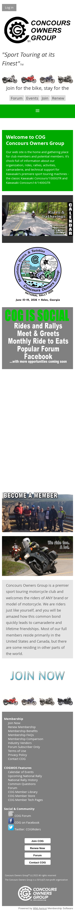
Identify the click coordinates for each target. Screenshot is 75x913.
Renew (58, 98)
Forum (17, 98)
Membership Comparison (25, 739)
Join (45, 98)
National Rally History (23, 780)
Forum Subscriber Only (24, 747)
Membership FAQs (21, 735)
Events (32, 98)
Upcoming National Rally (25, 776)
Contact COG (17, 759)
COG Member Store (21, 796)
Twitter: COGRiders (24, 829)
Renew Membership (22, 727)
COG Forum (19, 816)
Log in (9, 7)
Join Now (14, 723)
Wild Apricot (40, 908)
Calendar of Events (21, 772)
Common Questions (22, 784)
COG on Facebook (23, 822)
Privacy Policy (17, 755)
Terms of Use (17, 751)
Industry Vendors (20, 743)
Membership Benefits (23, 731)
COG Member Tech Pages (25, 800)
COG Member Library (23, 792)
